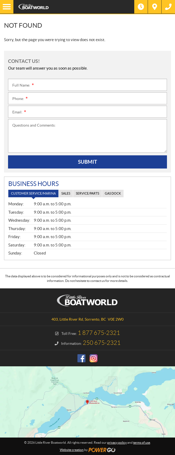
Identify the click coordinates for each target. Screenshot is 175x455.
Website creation (72, 450)
